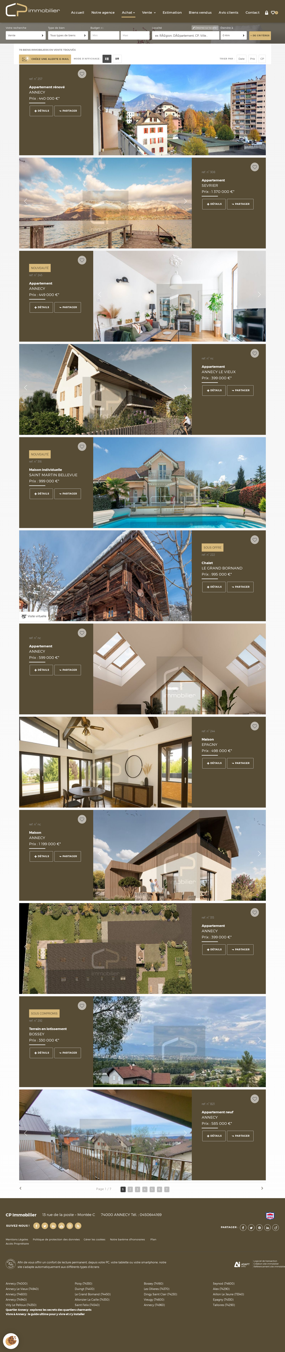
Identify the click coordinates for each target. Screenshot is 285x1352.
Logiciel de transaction (265, 1261)
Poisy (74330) (83, 1283)
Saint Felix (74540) (87, 1305)
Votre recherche (16, 27)
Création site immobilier (266, 1264)
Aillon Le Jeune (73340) (228, 1294)
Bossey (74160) (153, 1283)
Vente (149, 13)
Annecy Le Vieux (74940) (22, 1289)
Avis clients (228, 13)
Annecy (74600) (16, 1294)
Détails (41, 110)
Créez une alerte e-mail (45, 59)
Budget (95, 27)
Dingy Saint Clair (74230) (160, 1294)
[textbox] (186, 35)
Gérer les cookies (94, 1239)
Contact (252, 13)
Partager (68, 110)
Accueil (77, 13)
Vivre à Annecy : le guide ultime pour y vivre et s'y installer (45, 1314)
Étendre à (226, 27)
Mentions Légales (17, 1239)
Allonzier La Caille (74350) (92, 1299)
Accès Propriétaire (17, 1243)
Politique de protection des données (56, 1239)
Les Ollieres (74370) (156, 1289)
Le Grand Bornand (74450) (92, 1294)
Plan (153, 1239)
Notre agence (103, 13)
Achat (128, 13)
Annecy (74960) (154, 1305)
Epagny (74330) (223, 1299)
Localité (157, 27)
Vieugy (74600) (154, 1299)
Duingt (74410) (84, 1289)
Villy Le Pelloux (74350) (21, 1305)
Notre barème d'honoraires (128, 1239)
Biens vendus (200, 13)
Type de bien (56, 27)
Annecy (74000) (16, 1283)
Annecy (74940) (16, 1299)
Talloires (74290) (224, 1305)
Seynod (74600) (223, 1283)
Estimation (172, 13)
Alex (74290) (221, 1289)
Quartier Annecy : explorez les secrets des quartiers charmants (48, 1310)
